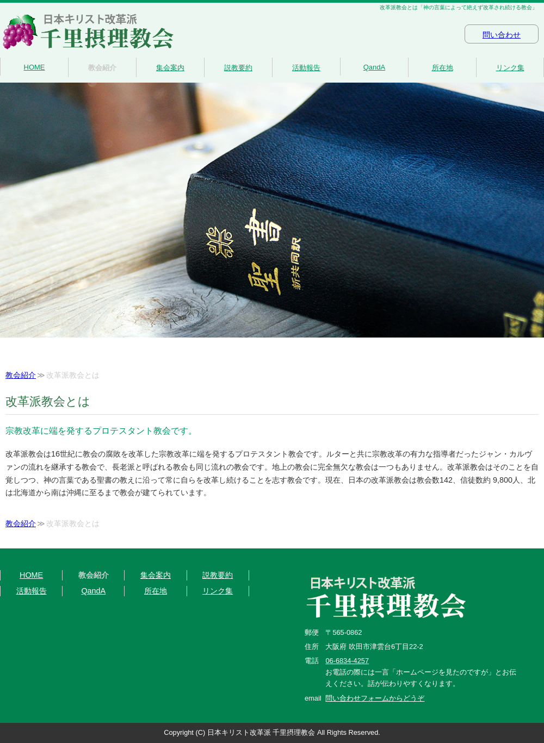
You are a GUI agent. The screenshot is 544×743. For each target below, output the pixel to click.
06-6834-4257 (347, 661)
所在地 (442, 68)
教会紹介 (102, 68)
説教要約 (238, 68)
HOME (34, 67)
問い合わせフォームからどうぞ (374, 698)
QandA (374, 67)
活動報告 (306, 68)
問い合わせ (502, 35)
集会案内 (170, 68)
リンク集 (510, 68)
